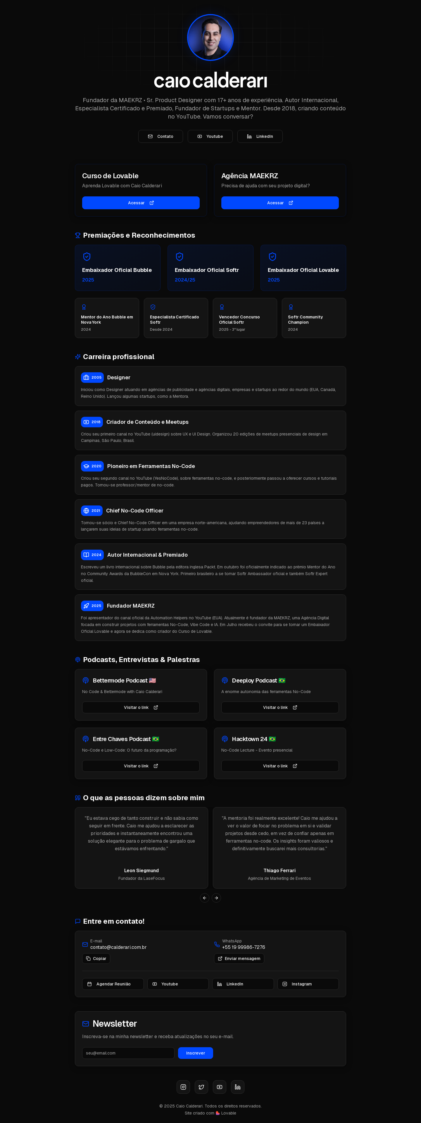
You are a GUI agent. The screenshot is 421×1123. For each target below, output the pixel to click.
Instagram (297, 990)
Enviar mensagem (239, 965)
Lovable (228, 1113)
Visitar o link (141, 714)
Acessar (141, 205)
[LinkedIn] (237, 1087)
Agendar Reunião (109, 990)
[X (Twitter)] (201, 1087)
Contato (160, 137)
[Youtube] (219, 1087)
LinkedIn (260, 137)
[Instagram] (183, 1087)
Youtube (210, 137)
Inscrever (195, 1059)
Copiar (96, 965)
